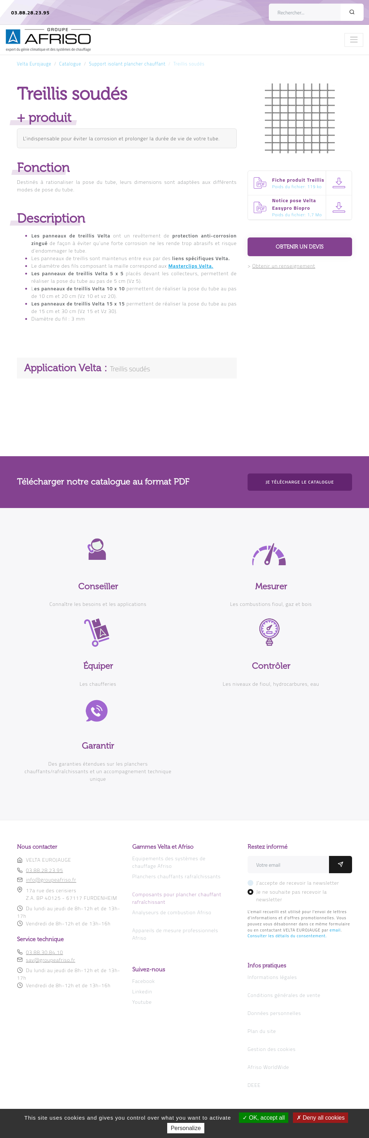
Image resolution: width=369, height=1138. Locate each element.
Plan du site (262, 1031)
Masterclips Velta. (190, 265)
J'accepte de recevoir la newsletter (297, 883)
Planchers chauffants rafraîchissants (176, 876)
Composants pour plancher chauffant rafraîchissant (176, 898)
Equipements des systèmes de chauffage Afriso (169, 862)
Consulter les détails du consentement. (287, 936)
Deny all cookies (321, 1118)
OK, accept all (264, 1118)
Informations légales (272, 977)
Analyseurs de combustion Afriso (172, 912)
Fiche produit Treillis (298, 179)
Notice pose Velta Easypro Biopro (294, 204)
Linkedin (142, 991)
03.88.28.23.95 (30, 12)
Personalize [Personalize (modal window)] (186, 1128)
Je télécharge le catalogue (300, 482)
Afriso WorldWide (268, 1067)
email (335, 930)
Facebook (143, 981)
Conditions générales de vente (284, 995)
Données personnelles (274, 1013)
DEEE (254, 1085)
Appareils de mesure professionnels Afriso (175, 934)
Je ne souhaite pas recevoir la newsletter (291, 895)
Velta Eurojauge (34, 63)
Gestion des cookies (271, 1049)
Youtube (142, 1002)
